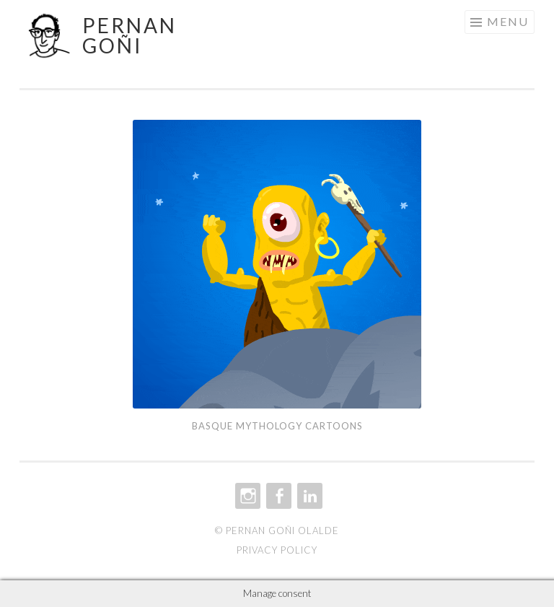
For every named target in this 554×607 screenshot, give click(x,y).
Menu (508, 21)
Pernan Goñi (129, 35)
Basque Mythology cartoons (277, 426)
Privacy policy (277, 550)
